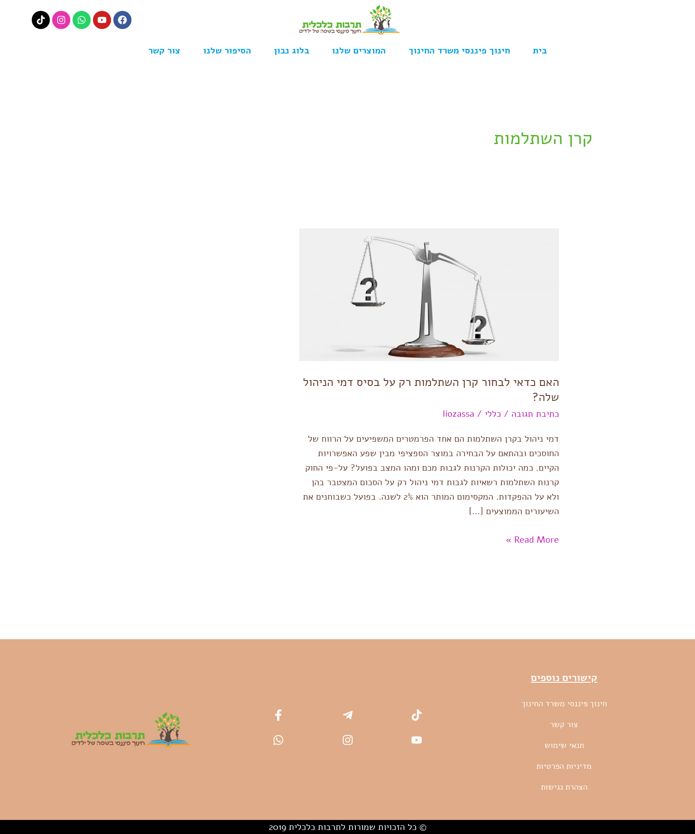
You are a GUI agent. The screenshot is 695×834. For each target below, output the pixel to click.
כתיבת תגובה (535, 414)
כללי (493, 414)
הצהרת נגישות (564, 786)
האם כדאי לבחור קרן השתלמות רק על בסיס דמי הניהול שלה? (431, 389)
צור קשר (164, 50)
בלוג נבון (291, 50)
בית (540, 50)
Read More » (532, 538)
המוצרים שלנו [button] (359, 50)
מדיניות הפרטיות (564, 765)
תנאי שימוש (564, 744)
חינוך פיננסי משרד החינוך (459, 50)
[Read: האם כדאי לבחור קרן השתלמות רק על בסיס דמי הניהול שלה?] (429, 294)
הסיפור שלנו (227, 50)
